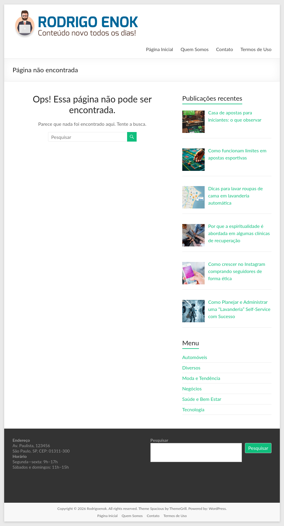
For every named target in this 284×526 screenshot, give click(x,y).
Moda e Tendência (201, 378)
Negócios (192, 388)
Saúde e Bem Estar (201, 399)
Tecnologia (193, 409)
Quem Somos (194, 49)
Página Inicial (159, 49)
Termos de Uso (255, 49)
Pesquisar (159, 440)
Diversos (191, 367)
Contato (224, 49)
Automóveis (194, 357)
